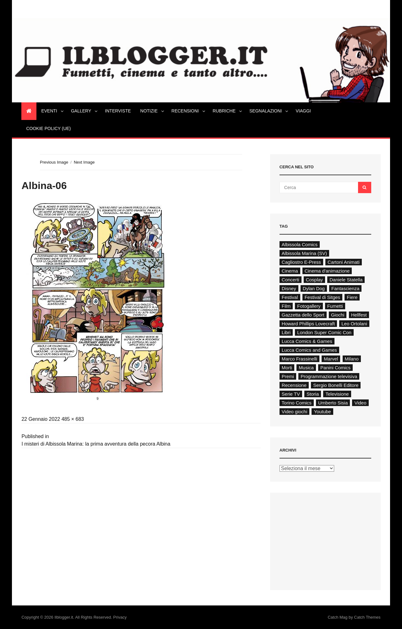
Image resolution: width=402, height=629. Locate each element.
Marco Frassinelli (299, 358)
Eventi (52, 110)
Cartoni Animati (344, 262)
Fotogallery (308, 306)
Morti (287, 367)
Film (286, 306)
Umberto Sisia (333, 402)
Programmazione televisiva (329, 376)
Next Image (84, 162)
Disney (289, 288)
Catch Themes (367, 617)
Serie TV (291, 394)
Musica (306, 367)
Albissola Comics (300, 244)
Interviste (118, 110)
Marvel (331, 358)
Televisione (337, 394)
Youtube (322, 411)
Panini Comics (335, 367)
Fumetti (335, 306)
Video (360, 402)
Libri (286, 332)
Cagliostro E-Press (301, 262)
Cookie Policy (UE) (48, 128)
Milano (352, 358)
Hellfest (359, 314)
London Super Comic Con (324, 332)
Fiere (352, 297)
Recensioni (188, 110)
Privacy (120, 617)
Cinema (290, 271)
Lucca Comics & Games (307, 341)
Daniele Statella (345, 279)
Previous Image (54, 162)
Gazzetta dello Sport (303, 314)
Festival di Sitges (322, 297)
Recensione (294, 385)
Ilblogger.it (63, 617)
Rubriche (228, 110)
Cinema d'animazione (327, 271)
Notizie (152, 110)
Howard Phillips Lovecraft (308, 323)
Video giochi (294, 411)
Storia (313, 394)
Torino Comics (297, 402)
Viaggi (303, 110)
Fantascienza (345, 288)
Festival (290, 297)
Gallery (84, 110)
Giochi (338, 314)
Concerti (290, 279)
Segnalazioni (269, 110)
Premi (288, 376)
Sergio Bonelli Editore (335, 385)
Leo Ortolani (354, 323)
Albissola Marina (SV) (304, 253)
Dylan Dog (314, 288)
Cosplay (314, 279)
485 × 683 (73, 419)
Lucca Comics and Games (309, 350)
